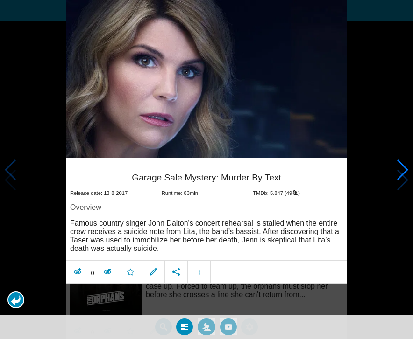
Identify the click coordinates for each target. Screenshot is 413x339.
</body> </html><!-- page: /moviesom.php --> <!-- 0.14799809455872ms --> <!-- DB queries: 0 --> (206, 169)
